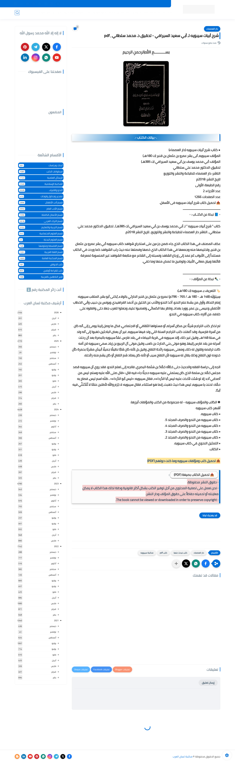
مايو (54, 381)
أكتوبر (53, 426)
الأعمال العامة (46, 13)
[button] (206, 563)
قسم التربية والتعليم (41, 227)
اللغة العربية (99, 13)
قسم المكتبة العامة (41, 258)
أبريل (54, 318)
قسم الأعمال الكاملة (41, 215)
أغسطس (52, 364)
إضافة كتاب (72, 4)
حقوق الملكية (117, 4)
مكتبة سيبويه (147, 553)
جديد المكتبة (161, 4)
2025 (56, 341)
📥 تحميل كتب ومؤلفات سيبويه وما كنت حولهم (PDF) (183, 461)
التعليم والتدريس (65, 13)
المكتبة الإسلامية (118, 13)
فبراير (53, 329)
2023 (56, 483)
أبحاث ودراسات (41, 165)
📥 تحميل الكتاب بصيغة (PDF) (194, 475)
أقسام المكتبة (151, 13)
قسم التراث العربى (41, 221)
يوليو (54, 369)
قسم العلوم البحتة (41, 239)
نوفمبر (53, 352)
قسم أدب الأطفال (41, 202)
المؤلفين (136, 13)
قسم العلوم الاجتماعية (41, 233)
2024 (56, 409)
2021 (56, 620)
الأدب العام (83, 13)
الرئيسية (166, 13)
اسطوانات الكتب (41, 171)
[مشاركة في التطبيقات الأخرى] (176, 563)
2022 (56, 546)
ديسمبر (53, 347)
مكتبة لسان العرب (182, 756)
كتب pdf (163, 553)
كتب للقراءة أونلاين (41, 270)
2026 (56, 312)
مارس (53, 324)
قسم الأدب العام (41, 208)
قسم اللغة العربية (41, 252)
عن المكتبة (101, 4)
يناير (54, 335)
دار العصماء (212, 29)
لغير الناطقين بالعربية (41, 276)
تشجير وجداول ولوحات (41, 196)
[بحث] (17, 13)
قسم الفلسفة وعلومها (41, 245)
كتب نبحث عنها (180, 553)
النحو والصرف (41, 190)
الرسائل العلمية (41, 177)
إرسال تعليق (208, 682)
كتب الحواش (41, 264)
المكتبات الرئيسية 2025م (139, 4)
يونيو (54, 375)
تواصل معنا (87, 4)
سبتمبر (53, 358)
